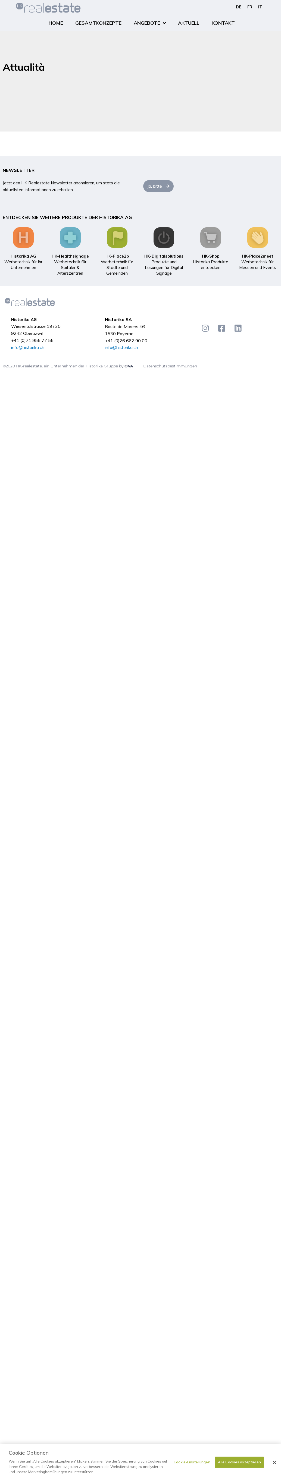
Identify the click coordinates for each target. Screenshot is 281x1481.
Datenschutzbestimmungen (170, 366)
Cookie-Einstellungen (192, 1462)
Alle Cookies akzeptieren (239, 1462)
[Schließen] (274, 1462)
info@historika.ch (27, 347)
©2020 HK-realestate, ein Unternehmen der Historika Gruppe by (63, 366)
